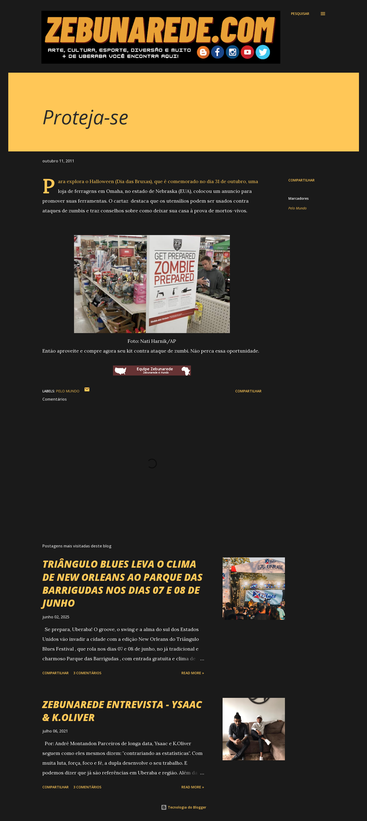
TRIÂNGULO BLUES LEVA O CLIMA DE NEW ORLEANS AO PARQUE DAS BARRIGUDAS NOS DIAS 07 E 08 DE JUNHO (122, 583)
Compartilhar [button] (301, 180)
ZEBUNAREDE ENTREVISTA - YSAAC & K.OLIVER (122, 711)
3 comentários (87, 673)
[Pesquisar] (300, 14)
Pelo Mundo (297, 208)
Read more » (192, 673)
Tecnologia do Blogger (183, 807)
